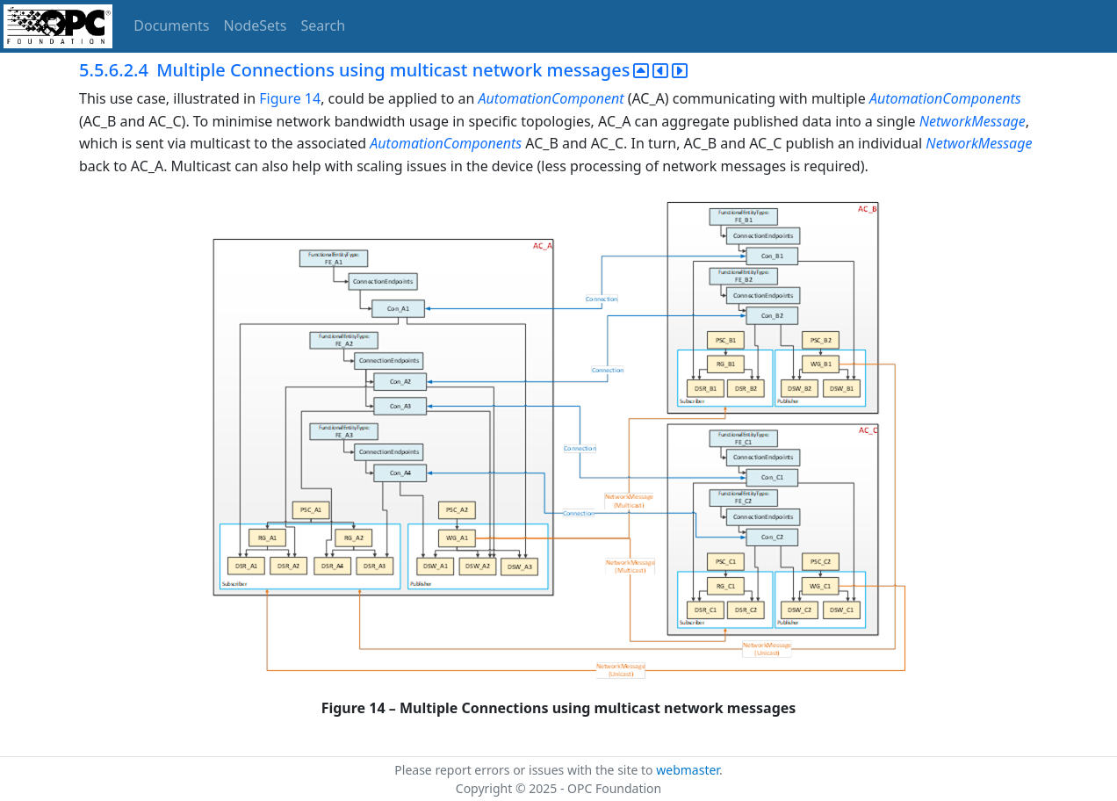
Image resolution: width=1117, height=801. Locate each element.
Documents (171, 25)
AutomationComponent (551, 98)
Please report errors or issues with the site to (525, 769)
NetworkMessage (972, 121)
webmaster (687, 769)
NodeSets (255, 25)
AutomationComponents (945, 98)
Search (323, 25)
